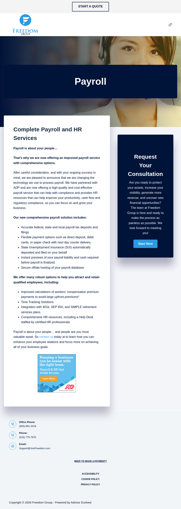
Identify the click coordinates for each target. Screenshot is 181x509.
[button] (145, 244)
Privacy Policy (90, 484)
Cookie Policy (90, 479)
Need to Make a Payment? (90, 461)
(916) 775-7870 (27, 437)
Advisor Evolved (81, 502)
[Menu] (170, 24)
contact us (46, 336)
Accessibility (90, 473)
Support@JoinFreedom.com (34, 448)
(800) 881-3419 (27, 426)
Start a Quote (90, 6)
